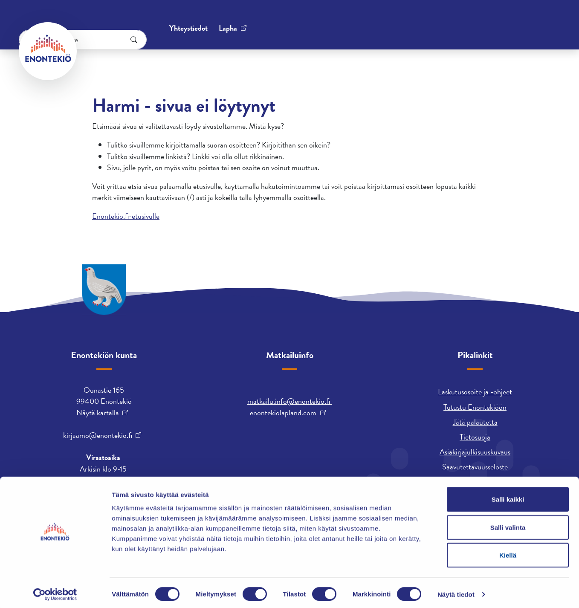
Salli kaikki (508, 496)
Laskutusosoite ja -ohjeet (475, 391)
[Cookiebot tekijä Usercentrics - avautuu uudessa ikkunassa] (55, 591)
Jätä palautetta (475, 422)
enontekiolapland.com (283, 412)
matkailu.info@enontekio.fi (289, 401)
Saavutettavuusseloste (475, 466)
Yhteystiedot (105, 19)
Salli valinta (508, 524)
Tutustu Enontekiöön (475, 407)
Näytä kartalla (97, 412)
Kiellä (507, 552)
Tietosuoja (475, 437)
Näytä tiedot (456, 591)
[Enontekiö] (48, 51)
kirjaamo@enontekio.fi (97, 435)
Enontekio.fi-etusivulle (125, 216)
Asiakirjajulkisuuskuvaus (475, 451)
